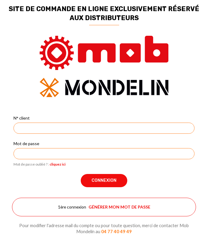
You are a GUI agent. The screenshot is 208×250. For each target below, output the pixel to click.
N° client (22, 117)
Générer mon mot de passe (119, 206)
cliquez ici (57, 164)
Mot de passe (26, 143)
